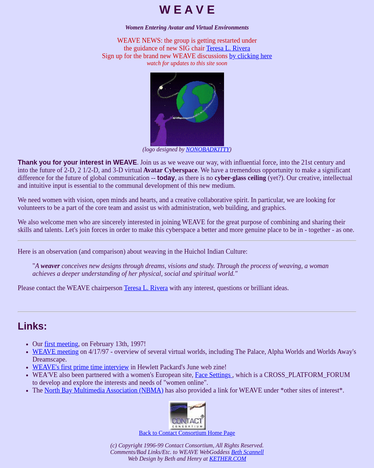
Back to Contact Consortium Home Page (187, 430)
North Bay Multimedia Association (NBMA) (103, 390)
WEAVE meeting (55, 351)
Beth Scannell (247, 452)
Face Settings (213, 375)
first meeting (61, 344)
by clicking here (250, 56)
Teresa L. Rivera (228, 48)
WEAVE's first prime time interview (80, 367)
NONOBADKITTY (208, 149)
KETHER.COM (227, 458)
